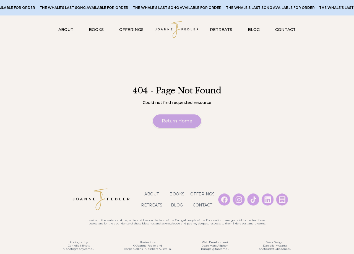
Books (177, 193)
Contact (202, 205)
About (151, 193)
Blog (177, 205)
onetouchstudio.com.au (275, 248)
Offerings (202, 193)
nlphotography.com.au (79, 248)
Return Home (177, 121)
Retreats (151, 205)
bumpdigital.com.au (215, 248)
